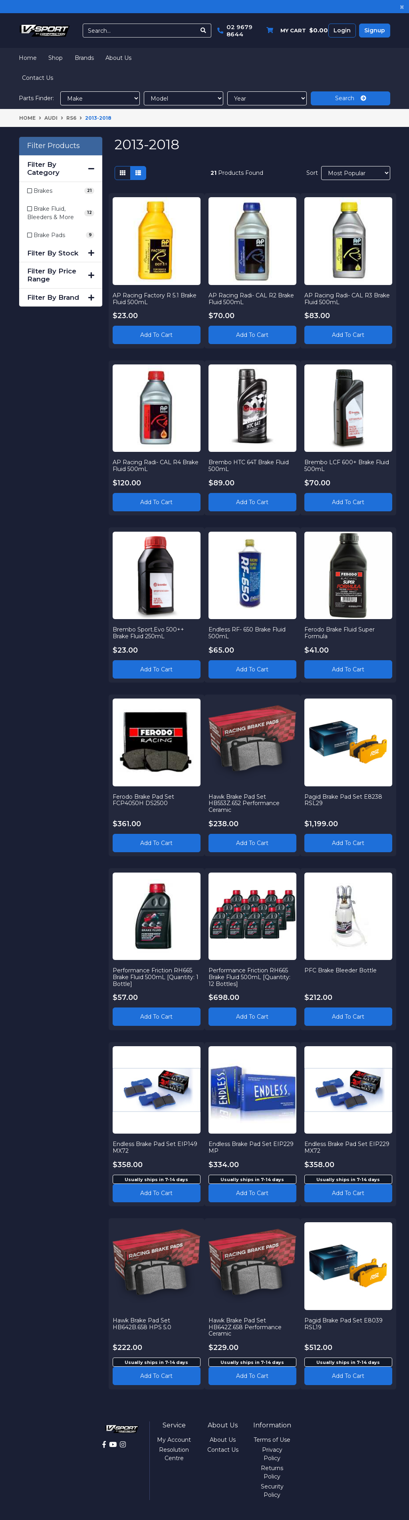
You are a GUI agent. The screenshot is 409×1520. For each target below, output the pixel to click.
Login (342, 30)
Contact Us (37, 77)
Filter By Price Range (60, 275)
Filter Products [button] (53, 146)
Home (28, 57)
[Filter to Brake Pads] (60, 235)
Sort (312, 172)
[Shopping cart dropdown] (295, 30)
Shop (55, 57)
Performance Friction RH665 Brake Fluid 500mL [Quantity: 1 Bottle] (156, 976)
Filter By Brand (60, 297)
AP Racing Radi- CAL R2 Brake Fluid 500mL (251, 298)
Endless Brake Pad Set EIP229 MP (251, 1147)
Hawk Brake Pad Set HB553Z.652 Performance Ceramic (244, 803)
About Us (118, 57)
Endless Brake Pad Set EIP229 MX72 (347, 1147)
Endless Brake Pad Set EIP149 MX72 (155, 1147)
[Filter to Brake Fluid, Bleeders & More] (60, 213)
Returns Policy (272, 1472)
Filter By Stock (60, 253)
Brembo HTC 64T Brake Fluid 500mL (249, 466)
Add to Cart (156, 334)
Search (350, 98)
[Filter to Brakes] (60, 191)
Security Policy (272, 1490)
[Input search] (139, 31)
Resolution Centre (174, 1454)
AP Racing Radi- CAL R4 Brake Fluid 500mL (156, 466)
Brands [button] (84, 57)
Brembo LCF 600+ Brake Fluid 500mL (347, 466)
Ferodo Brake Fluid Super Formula (340, 632)
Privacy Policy (272, 1454)
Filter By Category (60, 168)
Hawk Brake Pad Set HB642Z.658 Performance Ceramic (245, 1326)
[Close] (402, 6)
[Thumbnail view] (123, 173)
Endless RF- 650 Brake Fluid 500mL (247, 632)
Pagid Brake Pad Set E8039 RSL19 (344, 1323)
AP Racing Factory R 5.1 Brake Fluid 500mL (155, 298)
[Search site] (203, 31)
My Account (174, 1439)
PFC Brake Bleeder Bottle (341, 970)
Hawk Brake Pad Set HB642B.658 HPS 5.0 (142, 1323)
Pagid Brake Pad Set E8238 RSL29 (344, 800)
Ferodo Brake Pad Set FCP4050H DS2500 (144, 800)
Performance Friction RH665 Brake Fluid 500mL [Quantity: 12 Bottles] (250, 976)
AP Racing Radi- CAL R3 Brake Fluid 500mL (347, 298)
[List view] (138, 173)
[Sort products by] (355, 173)
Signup (374, 30)
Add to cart (156, 1192)
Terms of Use (272, 1439)
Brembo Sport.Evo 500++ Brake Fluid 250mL (149, 632)
